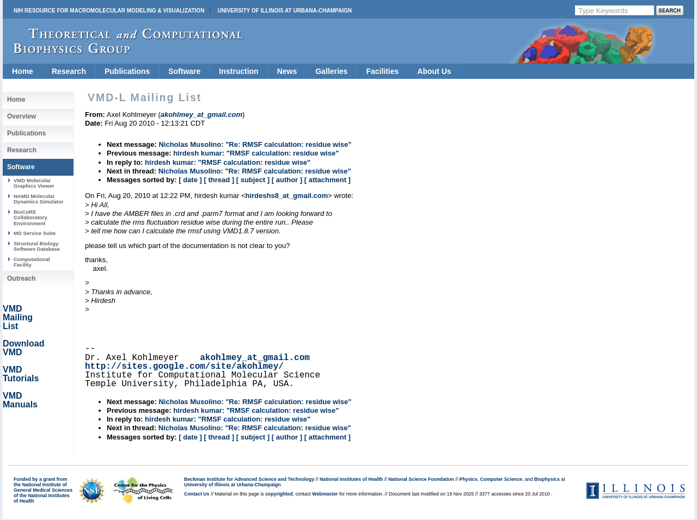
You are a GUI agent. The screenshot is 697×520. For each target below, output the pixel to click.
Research (69, 71)
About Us (434, 71)
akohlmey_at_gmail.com (255, 358)
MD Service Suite (35, 233)
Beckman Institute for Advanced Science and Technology (249, 479)
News (287, 71)
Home (22, 71)
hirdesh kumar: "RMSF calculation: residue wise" (256, 153)
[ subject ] (253, 180)
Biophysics (547, 479)
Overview (21, 116)
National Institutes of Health (351, 479)
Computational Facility (32, 262)
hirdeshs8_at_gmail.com (286, 195)
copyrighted (278, 494)
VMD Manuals (20, 400)
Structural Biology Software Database (37, 246)
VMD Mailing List (18, 317)
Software (184, 71)
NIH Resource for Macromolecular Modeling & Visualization (109, 11)
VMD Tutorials (21, 374)
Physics (469, 479)
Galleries (331, 71)
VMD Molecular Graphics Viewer (34, 183)
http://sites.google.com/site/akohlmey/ (184, 367)
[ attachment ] (327, 180)
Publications (127, 71)
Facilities (382, 71)
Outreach (21, 278)
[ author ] (287, 180)
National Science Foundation (421, 479)
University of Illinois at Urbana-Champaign (284, 11)
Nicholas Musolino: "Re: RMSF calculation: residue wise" (254, 144)
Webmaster (325, 494)
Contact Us (196, 494)
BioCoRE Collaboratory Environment (30, 217)
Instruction (238, 71)
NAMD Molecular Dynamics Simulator (39, 199)
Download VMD (23, 348)
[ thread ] (219, 180)
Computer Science (501, 479)
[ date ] (190, 180)
